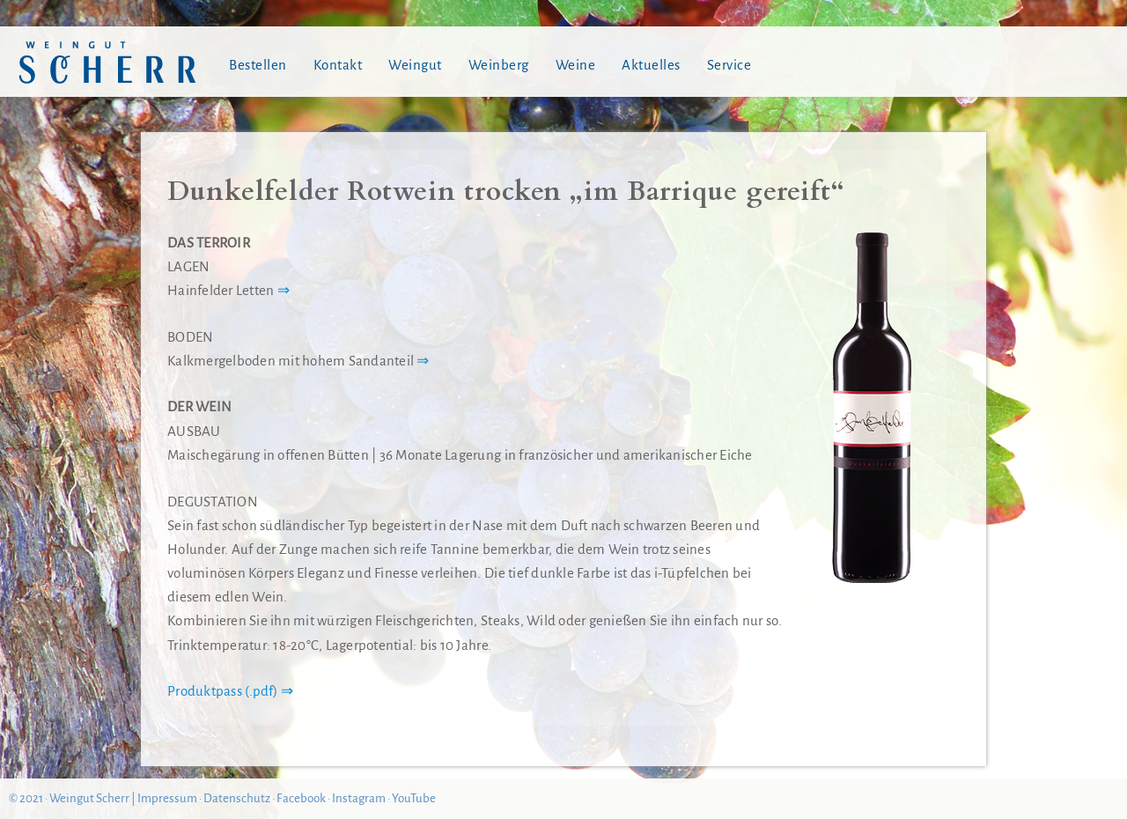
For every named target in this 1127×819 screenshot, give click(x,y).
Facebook (301, 798)
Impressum (167, 798)
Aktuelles (651, 64)
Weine (576, 64)
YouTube (414, 798)
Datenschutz (236, 798)
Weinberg (498, 64)
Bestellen (258, 64)
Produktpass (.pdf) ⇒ (230, 690)
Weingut (415, 64)
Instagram (359, 798)
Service (729, 64)
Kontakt (338, 64)
